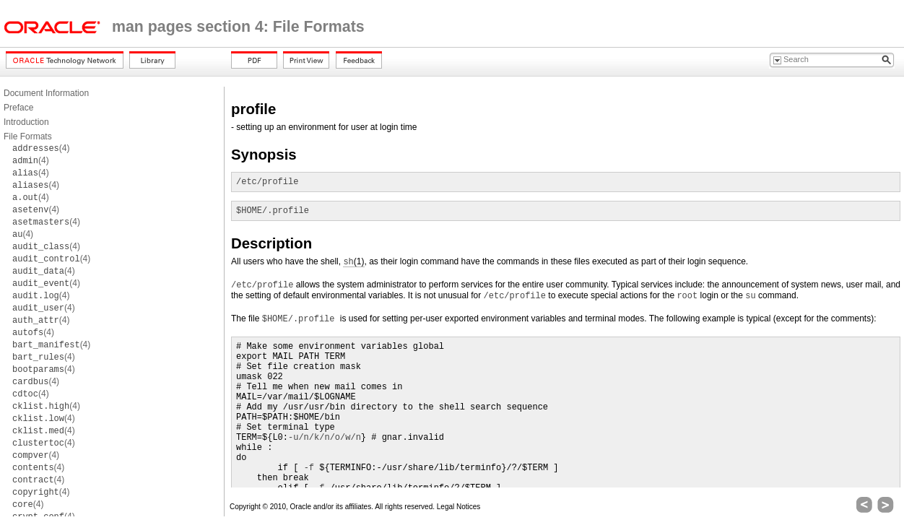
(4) (40, 148)
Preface (18, 108)
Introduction (26, 122)
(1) (353, 261)
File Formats (28, 136)
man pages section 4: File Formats (238, 26)
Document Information (46, 93)
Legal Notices (459, 507)
